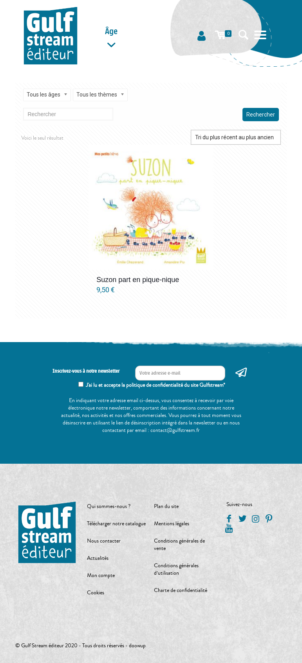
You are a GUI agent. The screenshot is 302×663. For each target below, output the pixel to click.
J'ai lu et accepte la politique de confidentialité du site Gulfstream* (155, 385)
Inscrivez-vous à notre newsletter (85, 371)
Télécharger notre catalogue (116, 524)
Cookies (95, 593)
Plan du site (166, 506)
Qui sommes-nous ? (108, 506)
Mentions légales (171, 524)
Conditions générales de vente (179, 544)
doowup (137, 646)
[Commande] (236, 137)
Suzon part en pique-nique (137, 280)
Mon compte (101, 575)
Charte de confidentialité (180, 590)
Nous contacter (104, 541)
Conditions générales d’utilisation (176, 569)
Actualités (98, 558)
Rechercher (260, 114)
